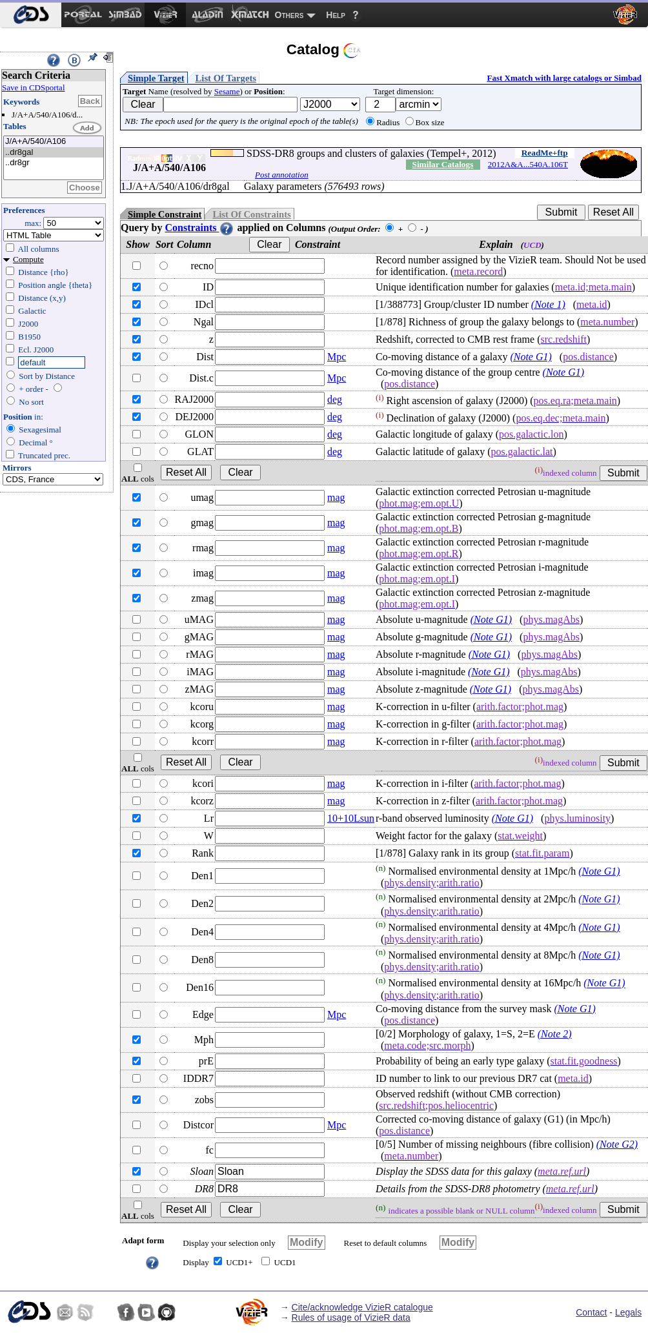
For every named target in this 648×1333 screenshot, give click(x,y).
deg (334, 399)
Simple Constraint (164, 214)
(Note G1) (530, 356)
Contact (591, 1312)
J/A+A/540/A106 (53, 141)
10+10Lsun (350, 818)
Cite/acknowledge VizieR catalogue (362, 1307)
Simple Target (156, 78)
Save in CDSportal (33, 87)
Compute (28, 259)
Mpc (336, 356)
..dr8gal (53, 152)
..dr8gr (53, 163)
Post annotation (282, 174)
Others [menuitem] (289, 15)
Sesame (227, 91)
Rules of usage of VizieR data (351, 1317)
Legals (628, 1312)
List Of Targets (226, 78)
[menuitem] (30, 15)
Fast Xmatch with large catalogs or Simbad (564, 78)
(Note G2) (617, 1144)
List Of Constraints (251, 214)
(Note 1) (548, 304)
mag (336, 497)
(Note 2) (555, 1033)
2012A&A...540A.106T (528, 164)
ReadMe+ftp (544, 153)
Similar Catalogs (442, 164)
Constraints (199, 227)
